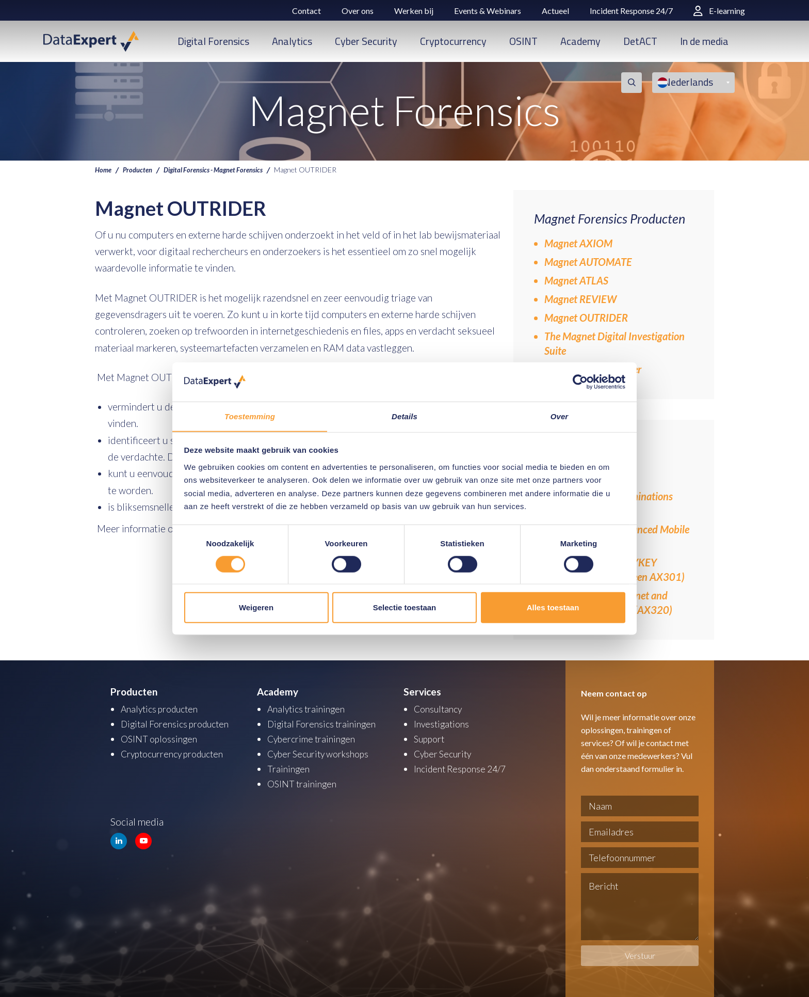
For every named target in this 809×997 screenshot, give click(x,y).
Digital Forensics (213, 41)
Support (431, 737)
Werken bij (413, 10)
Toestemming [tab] (249, 416)
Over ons (358, 10)
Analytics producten (163, 709)
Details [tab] (404, 416)
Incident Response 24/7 (631, 10)
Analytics (292, 41)
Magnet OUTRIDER (586, 317)
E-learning (719, 10)
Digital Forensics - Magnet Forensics (223, 169)
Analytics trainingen (308, 709)
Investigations (443, 723)
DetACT (640, 41)
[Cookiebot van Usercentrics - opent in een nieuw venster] (580, 381)
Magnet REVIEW (580, 299)
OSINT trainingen (304, 781)
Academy (580, 41)
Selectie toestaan (404, 607)
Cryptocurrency (453, 41)
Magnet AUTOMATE (588, 262)
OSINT (523, 41)
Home (104, 169)
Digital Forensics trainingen (325, 723)
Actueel (555, 10)
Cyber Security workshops (322, 752)
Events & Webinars (487, 10)
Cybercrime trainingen (314, 737)
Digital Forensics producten (179, 723)
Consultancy (440, 709)
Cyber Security (366, 41)
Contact (306, 10)
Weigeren (256, 607)
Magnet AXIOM (578, 243)
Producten (140, 169)
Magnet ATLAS (576, 280)
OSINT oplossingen (161, 737)
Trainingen (289, 766)
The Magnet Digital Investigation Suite (614, 343)
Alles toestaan (553, 607)
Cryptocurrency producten (177, 752)
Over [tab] (560, 416)
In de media (704, 41)
